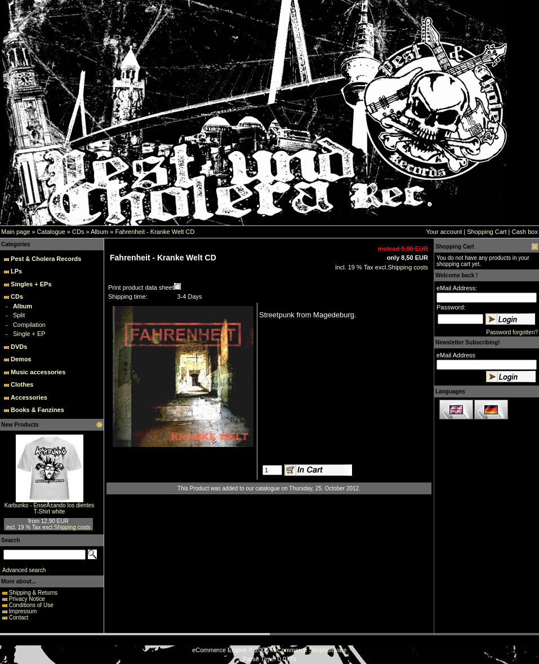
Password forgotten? (512, 332)
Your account (444, 231)
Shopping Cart (486, 231)
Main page (15, 231)
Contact (18, 617)
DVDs (19, 346)
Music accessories (38, 372)
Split (19, 315)
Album (99, 231)
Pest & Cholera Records (46, 258)
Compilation (29, 324)
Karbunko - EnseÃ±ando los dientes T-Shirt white (49, 508)
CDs (78, 231)
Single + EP (29, 333)
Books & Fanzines (37, 409)
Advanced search (24, 570)
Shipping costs (72, 527)
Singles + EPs (31, 284)
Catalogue (51, 231)
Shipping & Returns (33, 593)
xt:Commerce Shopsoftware (308, 650)
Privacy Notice (27, 599)
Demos (21, 359)
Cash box (525, 231)
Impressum (23, 611)
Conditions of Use (31, 605)
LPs (16, 271)
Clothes (22, 384)
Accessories (29, 397)
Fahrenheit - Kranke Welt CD (154, 231)
